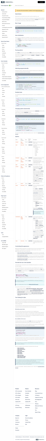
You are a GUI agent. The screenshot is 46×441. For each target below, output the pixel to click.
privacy (26, 420)
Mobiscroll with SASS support (33, 292)
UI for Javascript (18, 391)
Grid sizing (3, 201)
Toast (3, 94)
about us (17, 418)
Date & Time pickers (5, 41)
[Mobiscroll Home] (7, 2)
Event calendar (28, 391)
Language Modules (5, 236)
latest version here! (39, 10)
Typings (3, 33)
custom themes (35, 200)
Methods (3, 51)
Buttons (3, 100)
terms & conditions (29, 418)
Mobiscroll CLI (4, 21)
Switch (3, 156)
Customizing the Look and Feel (7, 27)
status (36, 408)
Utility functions (4, 31)
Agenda (26, 397)
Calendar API (17, 401)
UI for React (17, 397)
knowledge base (38, 399)
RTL (41, 175)
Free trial (41, 2)
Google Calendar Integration (6, 76)
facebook (17, 430)
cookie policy (27, 422)
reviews (17, 424)
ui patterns (37, 395)
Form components (5, 84)
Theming (3, 74)
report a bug (37, 412)
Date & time (27, 399)
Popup (3, 214)
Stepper (3, 147)
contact (16, 420)
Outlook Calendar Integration (7, 78)
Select (3, 177)
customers (17, 422)
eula (26, 424)
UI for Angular (18, 395)
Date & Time (4, 43)
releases (36, 403)
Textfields (3, 166)
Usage (3, 45)
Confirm (3, 90)
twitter (16, 428)
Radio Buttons (4, 128)
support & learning (39, 397)
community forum (38, 393)
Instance (3, 25)
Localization (4, 53)
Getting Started (4, 11)
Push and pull (4, 209)
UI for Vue (17, 399)
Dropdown (4, 118)
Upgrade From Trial (5, 29)
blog (36, 391)
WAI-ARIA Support (5, 244)
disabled (28, 59)
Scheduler (27, 393)
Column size (4, 203)
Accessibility (4, 80)
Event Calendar (4, 61)
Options (3, 47)
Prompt (3, 92)
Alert (3, 88)
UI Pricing (17, 405)
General (2, 9)
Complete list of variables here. (37, 297)
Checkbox (3, 109)
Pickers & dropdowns (5, 176)
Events (3, 49)
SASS (30, 329)
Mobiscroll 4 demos (39, 405)
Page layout (3, 195)
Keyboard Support (5, 246)
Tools (2, 232)
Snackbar (3, 96)
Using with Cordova (5, 15)
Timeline (27, 395)
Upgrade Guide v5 (5, 37)
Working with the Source (6, 23)
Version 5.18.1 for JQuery (19, 5)
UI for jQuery (18, 393)
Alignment (4, 205)
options (18, 53)
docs (36, 401)
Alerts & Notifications (6, 86)
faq (35, 410)
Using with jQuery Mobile (6, 17)
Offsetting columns (5, 207)
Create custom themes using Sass (22, 263)
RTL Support (4, 248)
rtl (24, 59)
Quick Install (4, 13)
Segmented (4, 137)
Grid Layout (4, 197)
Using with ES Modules (5, 19)
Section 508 (4, 242)
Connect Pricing (18, 407)
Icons (3, 234)
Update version (4, 35)
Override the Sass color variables (22, 266)
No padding (4, 211)
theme (34, 225)
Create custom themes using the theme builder (24, 260)
